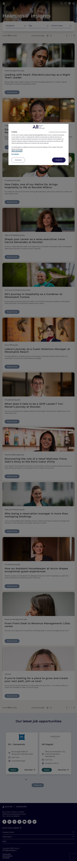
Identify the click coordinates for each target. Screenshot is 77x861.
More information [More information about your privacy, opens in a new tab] (17, 151)
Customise (18, 160)
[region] (38, 144)
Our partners (15, 154)
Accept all (59, 160)
